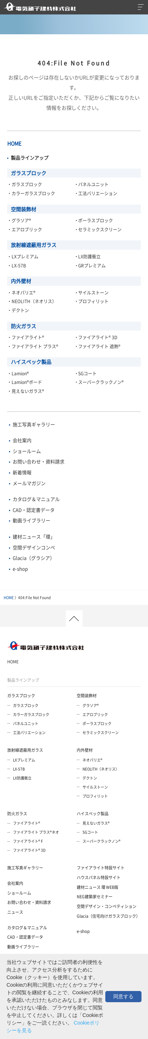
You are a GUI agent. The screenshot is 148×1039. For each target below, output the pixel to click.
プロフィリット (95, 796)
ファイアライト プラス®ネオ (36, 832)
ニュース (15, 912)
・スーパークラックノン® (99, 382)
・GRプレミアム (90, 265)
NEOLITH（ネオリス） (101, 769)
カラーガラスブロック (31, 714)
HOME (14, 143)
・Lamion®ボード (24, 382)
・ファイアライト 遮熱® (97, 346)
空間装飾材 (23, 209)
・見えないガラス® (25, 391)
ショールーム (27, 451)
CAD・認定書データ (34, 509)
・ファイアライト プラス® (32, 346)
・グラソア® (19, 220)
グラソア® (91, 705)
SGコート (90, 832)
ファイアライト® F (28, 841)
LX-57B (19, 769)
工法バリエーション (29, 732)
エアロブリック (95, 714)
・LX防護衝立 (87, 256)
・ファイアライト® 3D (96, 337)
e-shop (20, 568)
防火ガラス (23, 325)
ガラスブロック (28, 172)
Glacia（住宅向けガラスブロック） (108, 916)
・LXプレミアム (22, 256)
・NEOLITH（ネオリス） (31, 301)
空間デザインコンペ (34, 547)
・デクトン (18, 310)
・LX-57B (16, 265)
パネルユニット (25, 723)
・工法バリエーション (96, 193)
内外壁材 (21, 280)
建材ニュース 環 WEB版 (97, 887)
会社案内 (22, 440)
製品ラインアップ (23, 680)
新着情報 (22, 472)
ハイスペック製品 (31, 361)
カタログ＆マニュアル (36, 499)
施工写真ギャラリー (34, 424)
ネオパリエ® (92, 760)
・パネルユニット (91, 184)
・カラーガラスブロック (31, 193)
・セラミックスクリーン (98, 229)
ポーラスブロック (97, 723)
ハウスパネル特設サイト (98, 877)
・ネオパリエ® (21, 292)
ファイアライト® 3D (29, 850)
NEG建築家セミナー (95, 897)
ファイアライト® (26, 823)
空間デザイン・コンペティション (106, 906)
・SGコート (85, 373)
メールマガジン (29, 483)
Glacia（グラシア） (34, 557)
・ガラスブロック (24, 184)
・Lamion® (18, 373)
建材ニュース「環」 (34, 536)
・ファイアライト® (25, 337)
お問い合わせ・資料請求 (38, 461)
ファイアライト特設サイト (100, 868)
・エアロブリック (24, 229)
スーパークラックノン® (101, 841)
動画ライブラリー (31, 520)
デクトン (90, 778)
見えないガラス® (96, 823)
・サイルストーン (91, 292)
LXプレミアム (24, 760)
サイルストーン (95, 787)
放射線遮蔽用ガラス (33, 244)
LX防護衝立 (22, 778)
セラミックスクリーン (101, 732)
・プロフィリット (91, 301)
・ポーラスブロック (93, 220)
